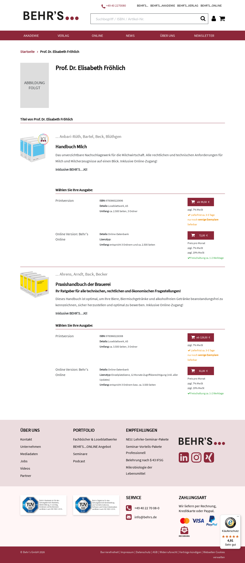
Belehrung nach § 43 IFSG (144, 460)
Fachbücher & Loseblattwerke (95, 439)
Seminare (80, 454)
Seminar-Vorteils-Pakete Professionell (144, 449)
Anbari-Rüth (70, 136)
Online (97, 35)
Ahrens (66, 274)
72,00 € (199, 235)
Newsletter (204, 35)
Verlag (63, 35)
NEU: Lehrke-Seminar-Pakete (147, 439)
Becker (102, 274)
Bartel (88, 136)
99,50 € (200, 202)
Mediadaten (29, 454)
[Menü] (238, 517)
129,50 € (200, 337)
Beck (99, 136)
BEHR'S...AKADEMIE (162, 5)
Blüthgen (113, 136)
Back (89, 274)
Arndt (78, 274)
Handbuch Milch (71, 147)
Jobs (24, 461)
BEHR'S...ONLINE (211, 5)
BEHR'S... (142, 5)
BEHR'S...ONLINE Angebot (92, 446)
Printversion (64, 200)
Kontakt (26, 439)
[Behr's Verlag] (51, 15)
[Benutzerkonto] (214, 18)
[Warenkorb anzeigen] (222, 18)
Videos (25, 468)
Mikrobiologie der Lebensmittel (139, 470)
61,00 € (199, 371)
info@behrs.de (145, 517)
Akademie (31, 35)
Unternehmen (30, 446)
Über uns (167, 35)
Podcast (79, 461)
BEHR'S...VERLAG (187, 5)
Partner (25, 475)
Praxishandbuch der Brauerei (83, 284)
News (130, 35)
